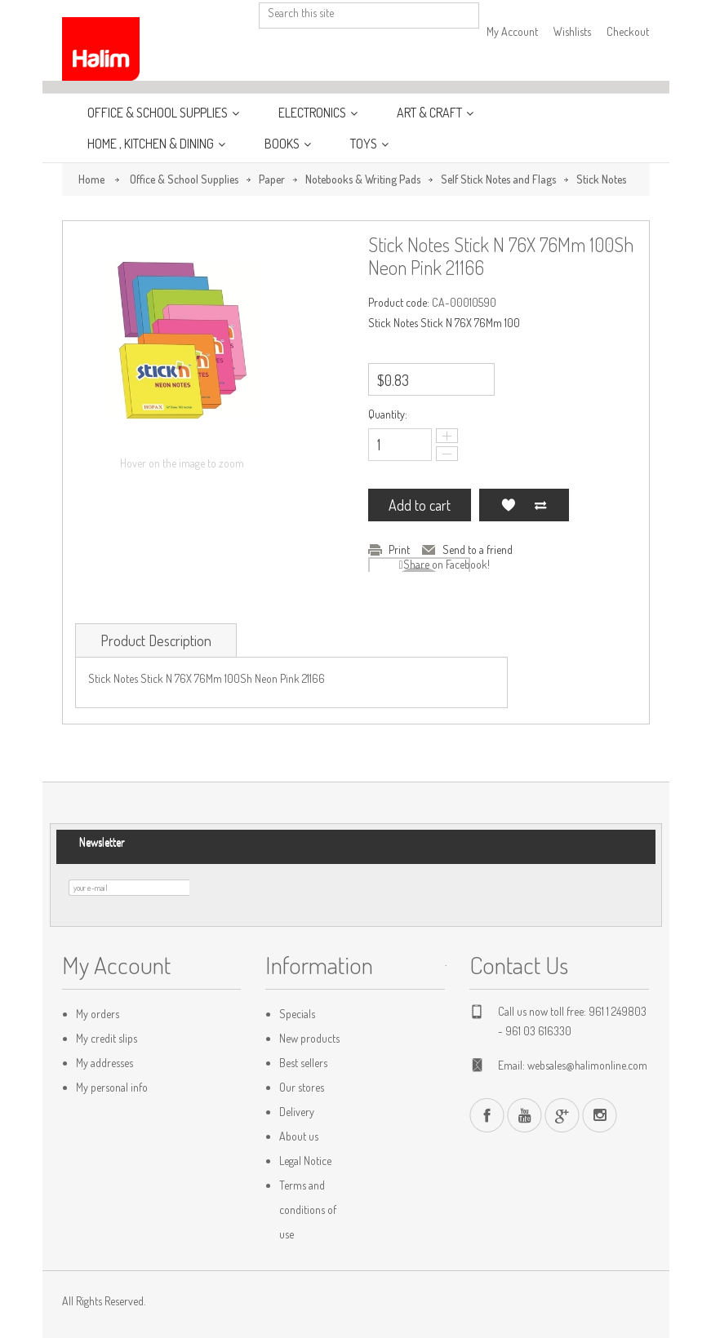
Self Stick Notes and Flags (498, 179)
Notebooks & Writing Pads (362, 179)
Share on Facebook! (446, 564)
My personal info (112, 1087)
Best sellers (303, 1063)
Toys (365, 143)
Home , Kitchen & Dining (151, 143)
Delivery (296, 1112)
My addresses (104, 1063)
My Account (512, 31)
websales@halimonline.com (587, 1065)
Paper (272, 179)
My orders (97, 1014)
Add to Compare (540, 505)
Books (283, 143)
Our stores (301, 1087)
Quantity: (387, 414)
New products (309, 1038)
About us (298, 1136)
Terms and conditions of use (307, 1209)
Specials (297, 1014)
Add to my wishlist (507, 505)
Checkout (628, 31)
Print (399, 549)
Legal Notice (305, 1160)
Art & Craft (430, 112)
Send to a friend (477, 549)
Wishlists (572, 31)
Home (91, 179)
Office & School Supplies (158, 112)
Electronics (313, 112)
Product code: (398, 302)
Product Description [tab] (155, 640)
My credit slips (106, 1038)
